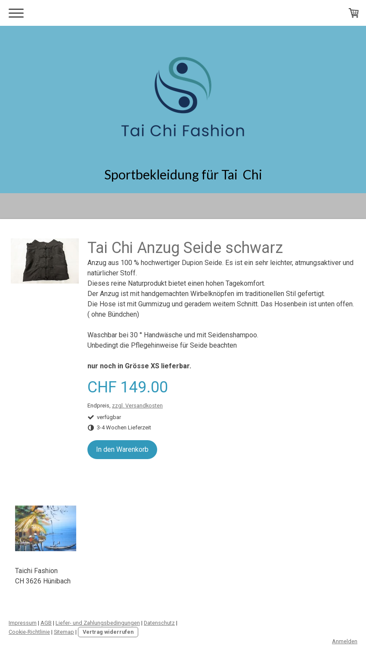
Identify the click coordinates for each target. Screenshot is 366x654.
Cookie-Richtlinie (29, 632)
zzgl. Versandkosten (137, 405)
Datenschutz (159, 623)
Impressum (23, 623)
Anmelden (344, 641)
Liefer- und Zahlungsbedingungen (98, 623)
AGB (46, 623)
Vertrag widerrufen (108, 632)
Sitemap (64, 632)
